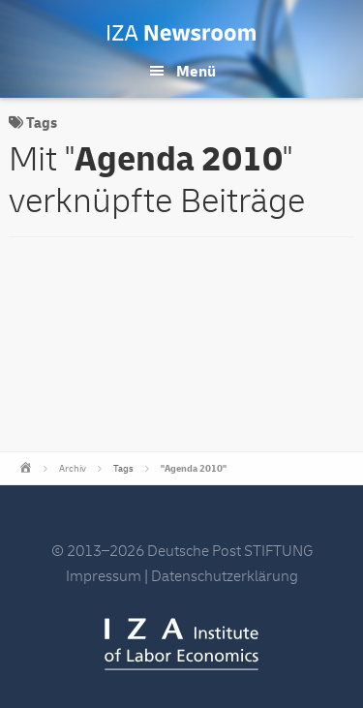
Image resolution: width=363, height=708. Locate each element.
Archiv (72, 469)
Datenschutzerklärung (224, 576)
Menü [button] (196, 71)
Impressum (103, 576)
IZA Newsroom (181, 33)
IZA (181, 644)
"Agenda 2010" (194, 469)
